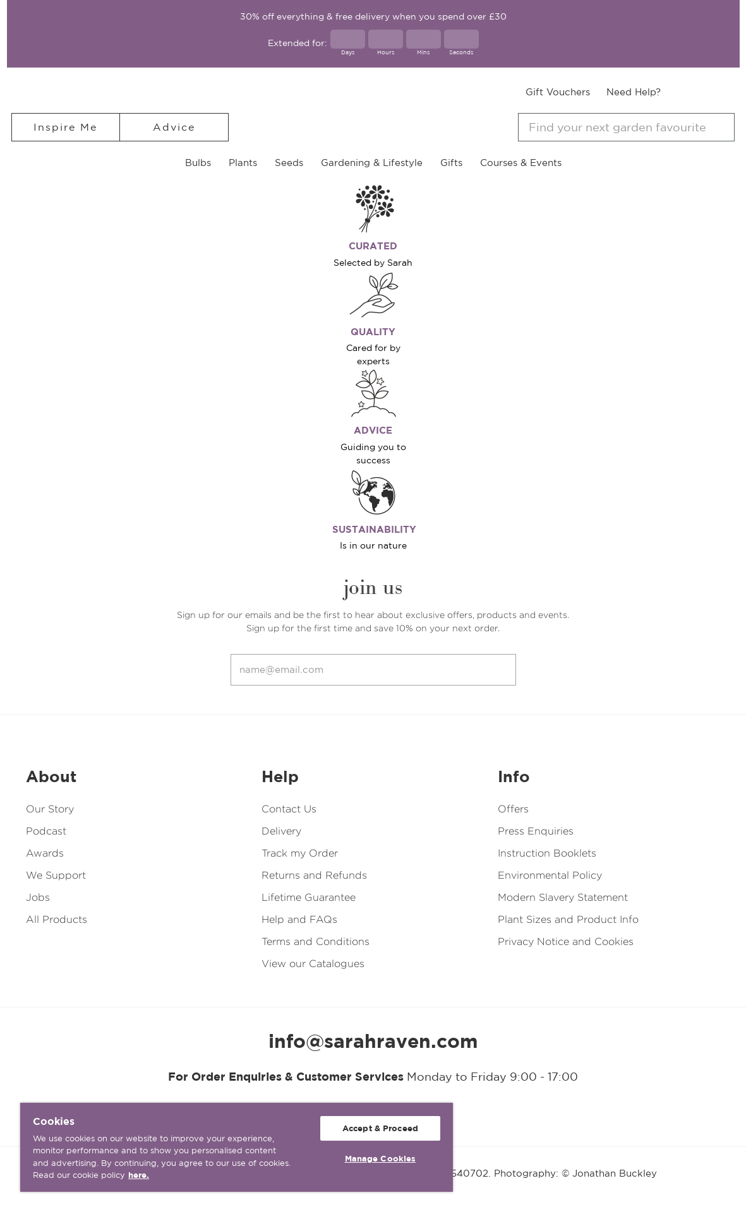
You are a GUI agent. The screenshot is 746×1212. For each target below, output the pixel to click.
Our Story (50, 809)
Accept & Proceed (380, 1128)
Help (280, 776)
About (51, 776)
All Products (56, 919)
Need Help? (633, 91)
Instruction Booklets (547, 853)
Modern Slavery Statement (563, 897)
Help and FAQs (299, 919)
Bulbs (198, 162)
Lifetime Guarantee (309, 897)
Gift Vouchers (558, 91)
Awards (45, 853)
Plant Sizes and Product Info (568, 919)
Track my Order (300, 853)
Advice (174, 127)
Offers (513, 809)
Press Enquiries (536, 831)
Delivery (281, 831)
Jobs (38, 897)
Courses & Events (521, 162)
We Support (56, 875)
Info (514, 776)
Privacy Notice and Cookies (566, 941)
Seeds (289, 162)
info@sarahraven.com (373, 1041)
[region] (236, 1147)
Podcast (46, 831)
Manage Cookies (380, 1158)
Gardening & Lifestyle (372, 162)
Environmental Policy (550, 875)
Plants (243, 162)
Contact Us (289, 809)
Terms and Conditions (316, 941)
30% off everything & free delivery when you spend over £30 (373, 16)
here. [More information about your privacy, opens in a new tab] (138, 1175)
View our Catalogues (313, 963)
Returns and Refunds (314, 875)
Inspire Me (65, 127)
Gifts (451, 162)
